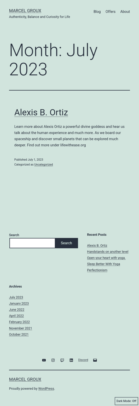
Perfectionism (97, 270)
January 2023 (19, 303)
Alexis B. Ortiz (41, 112)
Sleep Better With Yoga (103, 264)
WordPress (46, 388)
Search (14, 235)
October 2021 (19, 334)
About (125, 11)
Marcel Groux (25, 10)
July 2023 (16, 297)
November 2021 (20, 328)
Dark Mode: (126, 401)
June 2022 (16, 309)
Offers (110, 11)
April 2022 (16, 316)
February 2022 (19, 322)
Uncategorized (43, 164)
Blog (97, 11)
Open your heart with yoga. (106, 258)
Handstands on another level (107, 252)
